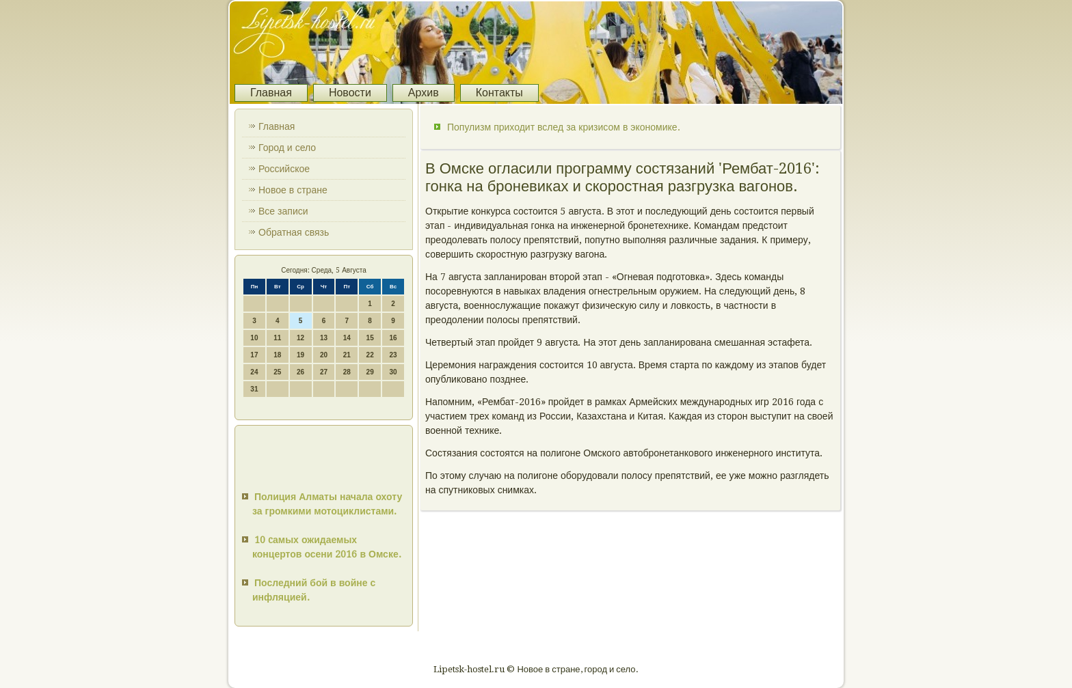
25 (277, 372)
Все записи (283, 211)
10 (254, 338)
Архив (423, 92)
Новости (350, 92)
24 (254, 372)
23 (393, 355)
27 (323, 372)
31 (254, 389)
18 (277, 355)
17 (254, 355)
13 (323, 338)
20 (323, 355)
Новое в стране (292, 189)
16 (393, 338)
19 (300, 355)
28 (347, 372)
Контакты (499, 92)
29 (370, 372)
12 (300, 338)
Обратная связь (293, 232)
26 (300, 372)
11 (277, 338)
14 (347, 338)
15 (370, 338)
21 (347, 355)
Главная (271, 92)
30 (393, 372)
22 (370, 355)
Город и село (287, 147)
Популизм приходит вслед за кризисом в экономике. (563, 127)
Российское (284, 168)
